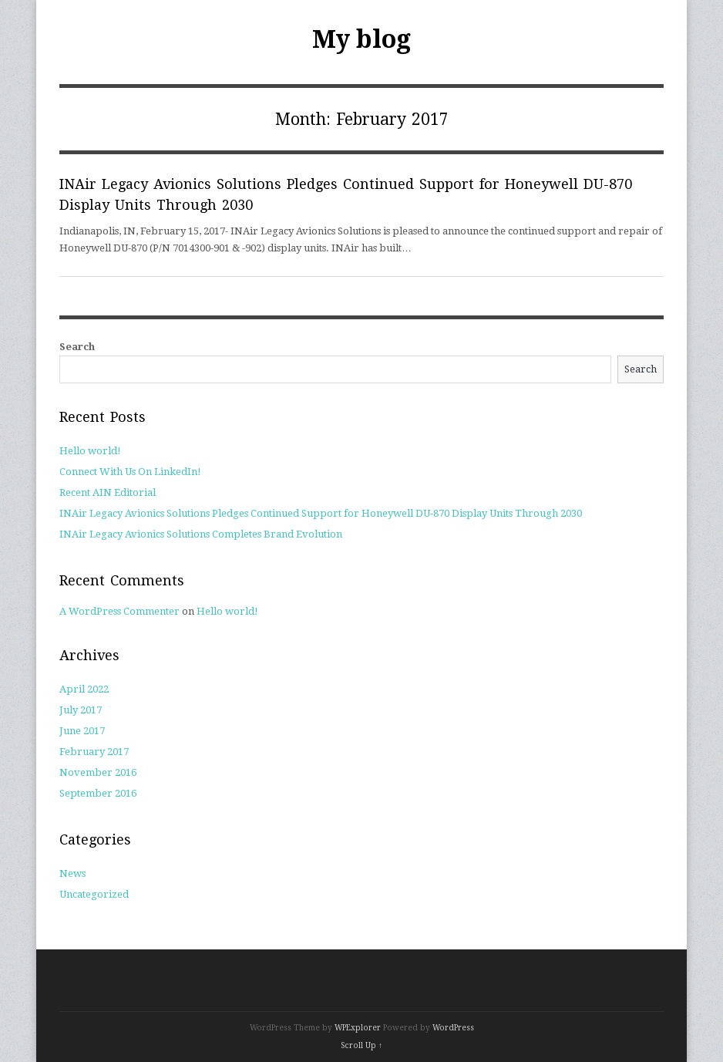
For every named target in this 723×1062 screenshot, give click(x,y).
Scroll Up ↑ (361, 1045)
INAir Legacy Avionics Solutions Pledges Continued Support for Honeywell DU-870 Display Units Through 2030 (320, 513)
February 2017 (94, 751)
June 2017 (82, 731)
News (72, 873)
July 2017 (80, 710)
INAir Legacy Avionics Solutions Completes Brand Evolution (200, 534)
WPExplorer (358, 1027)
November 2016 (97, 772)
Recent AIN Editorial (107, 492)
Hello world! (90, 451)
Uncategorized (94, 894)
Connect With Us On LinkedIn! (130, 471)
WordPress (453, 1027)
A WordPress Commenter (119, 611)
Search (77, 346)
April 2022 (84, 689)
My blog (361, 39)
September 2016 (97, 793)
